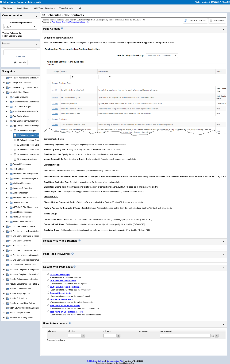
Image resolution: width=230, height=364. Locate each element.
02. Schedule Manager (26, 130)
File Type (107, 331)
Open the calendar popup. (212, 335)
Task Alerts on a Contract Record (65, 306)
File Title (71, 331)
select (34, 26)
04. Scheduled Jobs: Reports (29, 140)
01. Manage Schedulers (27, 159)
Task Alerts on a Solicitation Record (66, 312)
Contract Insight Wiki (115, 361)
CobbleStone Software (96, 361)
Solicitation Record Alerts (61, 299)
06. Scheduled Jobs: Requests (30, 150)
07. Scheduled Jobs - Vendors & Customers (35, 154)
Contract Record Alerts (60, 293)
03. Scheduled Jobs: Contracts (30, 135)
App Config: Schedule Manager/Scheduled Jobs (70, 22)
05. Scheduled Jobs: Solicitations (31, 145)
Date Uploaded (166, 331)
